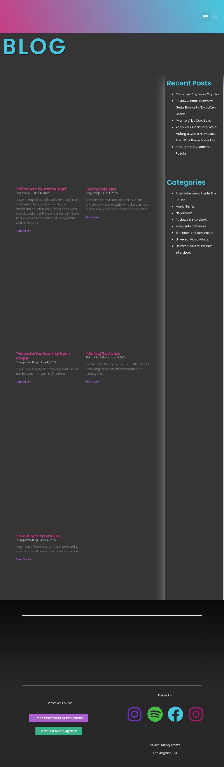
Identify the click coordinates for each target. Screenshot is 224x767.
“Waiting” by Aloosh (103, 353)
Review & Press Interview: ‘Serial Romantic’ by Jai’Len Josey (196, 107)
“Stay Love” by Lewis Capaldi (197, 94)
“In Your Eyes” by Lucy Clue (38, 536)
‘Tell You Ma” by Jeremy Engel (41, 189)
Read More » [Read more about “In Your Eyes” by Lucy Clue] (23, 559)
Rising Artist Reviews (191, 226)
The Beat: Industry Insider (195, 232)
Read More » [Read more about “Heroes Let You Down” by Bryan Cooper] (23, 382)
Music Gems (185, 206)
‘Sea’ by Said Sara (101, 189)
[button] (206, 16)
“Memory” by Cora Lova (193, 120)
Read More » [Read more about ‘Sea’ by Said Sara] (93, 217)
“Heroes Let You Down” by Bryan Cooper (43, 356)
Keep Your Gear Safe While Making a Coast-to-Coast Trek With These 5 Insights (196, 133)
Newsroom (184, 213)
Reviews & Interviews (191, 219)
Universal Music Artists (192, 239)
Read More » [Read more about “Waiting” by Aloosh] (93, 381)
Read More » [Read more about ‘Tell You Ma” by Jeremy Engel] (23, 231)
